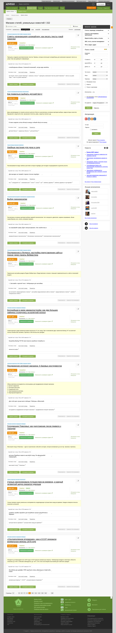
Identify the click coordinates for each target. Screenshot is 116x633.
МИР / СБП (66, 599)
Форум (62, 8)
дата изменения (45, 29)
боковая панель (112, 27)
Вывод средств (38, 623)
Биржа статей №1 (24, 4)
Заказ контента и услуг (66, 624)
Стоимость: (88, 59)
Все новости (88, 181)
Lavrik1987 (94, 208)
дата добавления (25, 29)
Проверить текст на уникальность (43, 603)
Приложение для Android (96, 609)
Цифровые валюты (68, 602)
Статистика (10, 623)
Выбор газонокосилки (17, 199)
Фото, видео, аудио (90, 44)
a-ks (27, 45)
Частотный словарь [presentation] (22, 72)
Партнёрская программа (51, 8)
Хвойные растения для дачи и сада (23, 147)
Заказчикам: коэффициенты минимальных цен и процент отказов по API (97, 172)
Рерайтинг (23, 98)
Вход (108, 4)
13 (42, 593)
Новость (89, 84)
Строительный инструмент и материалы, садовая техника (21, 196)
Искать (89, 108)
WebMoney (66, 605)
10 (32, 593)
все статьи (31, 45)
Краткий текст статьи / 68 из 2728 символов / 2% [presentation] (19, 509)
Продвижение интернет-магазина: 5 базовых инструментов (34, 366)
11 (35, 593)
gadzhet (93, 213)
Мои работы (37, 618)
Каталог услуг (56, 1)
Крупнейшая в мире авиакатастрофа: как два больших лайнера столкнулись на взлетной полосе (32, 311)
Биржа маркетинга (46, 1)
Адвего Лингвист (92, 1)
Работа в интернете (12, 8)
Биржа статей (37, 599)
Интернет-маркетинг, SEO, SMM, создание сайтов (19, 34)
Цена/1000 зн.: (88, 63)
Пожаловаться (61, 84)
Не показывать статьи (97, 97)
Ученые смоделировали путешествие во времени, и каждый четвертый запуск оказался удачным (35, 483)
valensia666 (94, 191)
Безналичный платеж (68, 610)
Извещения (73, 48)
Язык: (86, 75)
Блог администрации (96, 181)
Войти (96, 133)
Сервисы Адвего (91, 626)
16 (52, 593)
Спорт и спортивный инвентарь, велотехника (18, 91)
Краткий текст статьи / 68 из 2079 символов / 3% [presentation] (19, 452)
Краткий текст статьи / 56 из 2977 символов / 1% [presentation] (19, 397)
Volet (64, 607)
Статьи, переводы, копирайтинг (94, 30)
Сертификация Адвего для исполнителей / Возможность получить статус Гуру (97, 167)
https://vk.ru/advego (93, 228)
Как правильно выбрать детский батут (24, 94)
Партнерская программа (93, 623)
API (8, 624)
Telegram (92, 600)
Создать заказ (91, 7)
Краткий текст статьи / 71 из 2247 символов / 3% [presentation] (19, 566)
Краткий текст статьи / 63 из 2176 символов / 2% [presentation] (19, 63)
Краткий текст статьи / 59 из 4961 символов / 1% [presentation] (19, 224)
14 (45, 593)
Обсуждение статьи (75, 46)
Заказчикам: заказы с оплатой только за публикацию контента (97, 162)
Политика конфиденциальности (95, 620)
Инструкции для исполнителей (41, 624)
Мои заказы (10, 618)
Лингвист (65, 623)
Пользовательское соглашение (95, 618)
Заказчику (22, 8)
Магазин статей (32, 8)
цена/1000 (37, 29)
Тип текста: (87, 72)
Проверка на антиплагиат (68, 1)
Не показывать (75, 84)
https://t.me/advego (93, 223)
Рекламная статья (91, 81)
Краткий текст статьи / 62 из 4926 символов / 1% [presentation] (19, 119)
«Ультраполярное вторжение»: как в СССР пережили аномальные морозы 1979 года (31, 540)
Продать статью (22, 11)
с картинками (77, 29)
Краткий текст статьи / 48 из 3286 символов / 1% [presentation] (19, 170)
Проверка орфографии (104, 1)
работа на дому (65, 631)
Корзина (9, 18)
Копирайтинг (22, 43)
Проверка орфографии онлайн (42, 605)
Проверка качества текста (41, 609)
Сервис (40, 8)
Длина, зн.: (87, 66)
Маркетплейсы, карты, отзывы (94, 38)
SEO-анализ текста (81, 1)
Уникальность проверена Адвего (43, 48)
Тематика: (87, 79)
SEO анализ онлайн (39, 607)
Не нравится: (88, 102)
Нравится (69, 84)
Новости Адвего (91, 624)
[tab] (19, 64)
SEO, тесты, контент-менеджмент (94, 41)
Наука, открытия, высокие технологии (16, 479)
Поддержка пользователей (94, 621)
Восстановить (101, 140)
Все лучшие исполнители (91, 217)
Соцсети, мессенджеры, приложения (92, 34)
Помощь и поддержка (103, 8)
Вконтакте (92, 604)
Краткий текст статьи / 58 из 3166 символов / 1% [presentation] (19, 337)
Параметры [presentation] (32, 72)
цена (32, 29)
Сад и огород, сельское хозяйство (15, 145)
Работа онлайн (38, 616)
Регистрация (101, 4)
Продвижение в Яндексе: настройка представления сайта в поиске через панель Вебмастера (34, 253)
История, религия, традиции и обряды (16, 307)
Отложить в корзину (27, 84)
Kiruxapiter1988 (95, 202)
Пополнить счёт (11, 621)
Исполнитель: (88, 92)
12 (39, 593)
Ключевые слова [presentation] (12, 72)
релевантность (16, 29)
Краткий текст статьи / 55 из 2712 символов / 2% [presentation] (19, 280)
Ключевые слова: (87, 54)
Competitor (94, 197)
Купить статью (10, 11)
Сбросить (96, 108)
